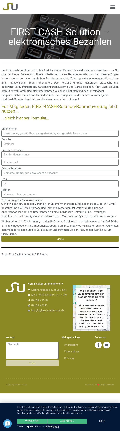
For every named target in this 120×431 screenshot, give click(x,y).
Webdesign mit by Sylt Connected (99, 384)
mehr (102, 421)
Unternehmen (9, 128)
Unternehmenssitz (12, 150)
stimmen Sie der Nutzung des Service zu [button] (82, 229)
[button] (113, 7)
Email (4, 179)
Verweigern (32, 421)
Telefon (5, 189)
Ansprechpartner (11, 168)
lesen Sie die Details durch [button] (36, 229)
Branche (6, 139)
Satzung (69, 358)
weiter (32, 363)
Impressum (71, 344)
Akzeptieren (67, 421)
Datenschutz (71, 351)
